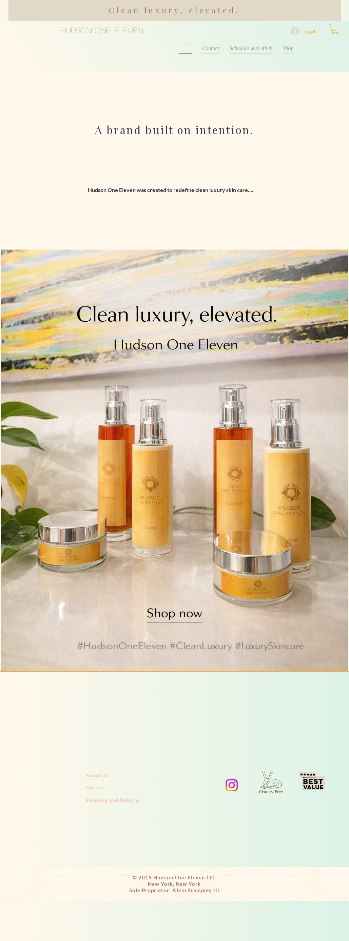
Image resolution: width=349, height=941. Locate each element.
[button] (335, 29)
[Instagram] (232, 785)
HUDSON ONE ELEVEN (102, 30)
